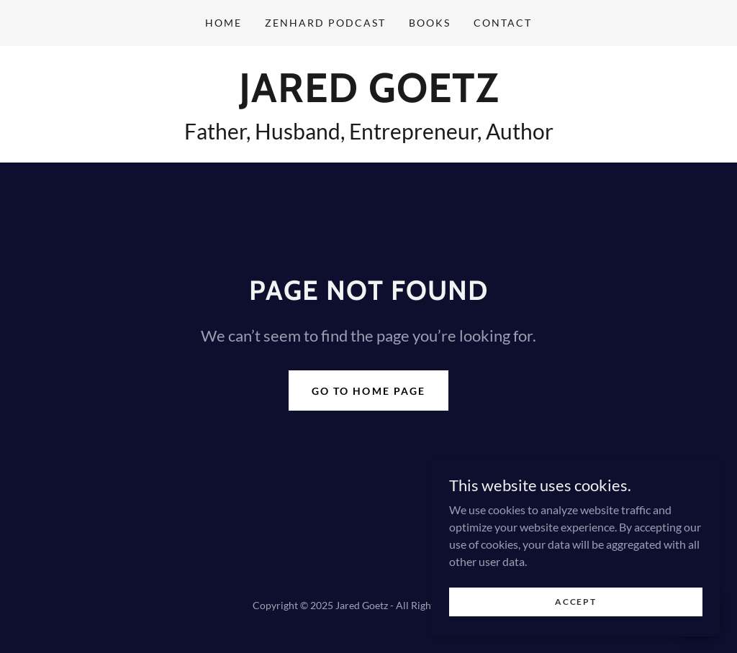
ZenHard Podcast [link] (325, 23)
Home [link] (223, 23)
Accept (575, 631)
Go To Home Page (368, 391)
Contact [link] (503, 23)
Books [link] (430, 23)
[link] (369, 97)
